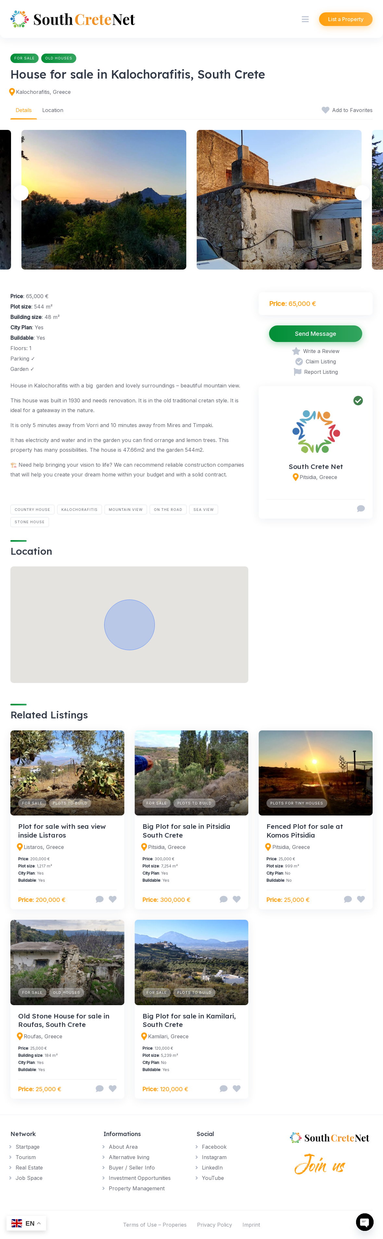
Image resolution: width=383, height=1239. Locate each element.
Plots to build (70, 803)
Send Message (315, 333)
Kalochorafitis (79, 509)
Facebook (214, 1147)
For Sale (24, 58)
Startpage (28, 1147)
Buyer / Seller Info (132, 1167)
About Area (123, 1147)
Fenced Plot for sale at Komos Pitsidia (304, 830)
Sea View (203, 509)
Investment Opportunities (140, 1178)
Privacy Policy (214, 1224)
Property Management (137, 1188)
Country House (32, 509)
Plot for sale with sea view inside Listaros (62, 830)
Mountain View (126, 509)
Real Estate (29, 1167)
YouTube (213, 1178)
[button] (129, 625)
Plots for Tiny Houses (296, 803)
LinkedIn (212, 1167)
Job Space (29, 1178)
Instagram (214, 1157)
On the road (168, 509)
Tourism (26, 1157)
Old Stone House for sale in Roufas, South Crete (63, 1020)
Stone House (30, 522)
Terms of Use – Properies (155, 1224)
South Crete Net (316, 466)
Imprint (251, 1224)
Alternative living (129, 1157)
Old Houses (58, 58)
